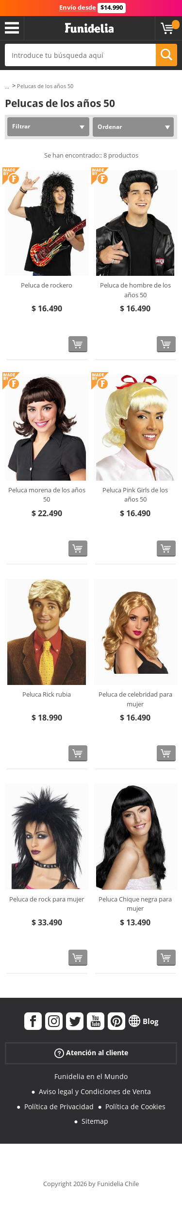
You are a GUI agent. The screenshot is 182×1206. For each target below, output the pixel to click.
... (7, 86)
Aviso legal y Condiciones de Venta (95, 1091)
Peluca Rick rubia (46, 694)
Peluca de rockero (46, 285)
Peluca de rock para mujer (46, 899)
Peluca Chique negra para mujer (135, 904)
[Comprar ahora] (77, 344)
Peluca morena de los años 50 (46, 495)
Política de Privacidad (59, 1106)
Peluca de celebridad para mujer (135, 699)
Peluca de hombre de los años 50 (135, 290)
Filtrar (21, 126)
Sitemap (95, 1121)
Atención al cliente (91, 1053)
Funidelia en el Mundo (91, 1076)
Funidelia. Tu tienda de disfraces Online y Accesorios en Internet (89, 28)
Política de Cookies (135, 1106)
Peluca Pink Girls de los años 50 (135, 495)
